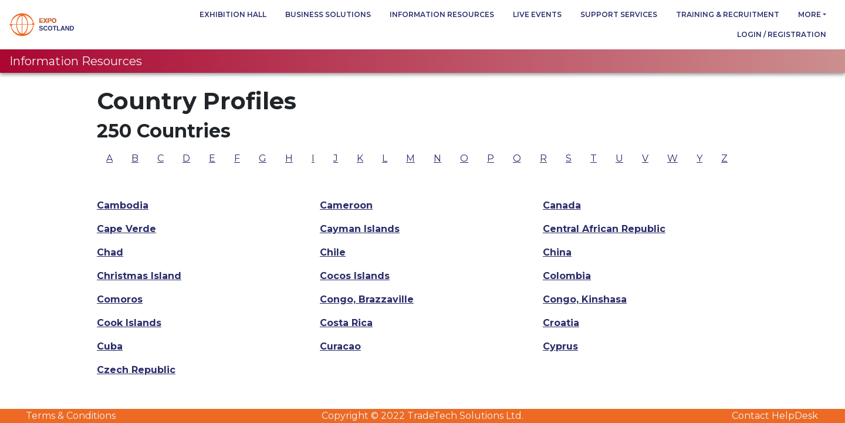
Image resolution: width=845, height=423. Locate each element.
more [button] (809, 14)
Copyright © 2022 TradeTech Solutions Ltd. (422, 415)
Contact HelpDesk (775, 415)
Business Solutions (328, 14)
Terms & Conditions (71, 415)
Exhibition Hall (233, 14)
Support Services (618, 14)
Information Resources (442, 14)
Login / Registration (781, 34)
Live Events (537, 14)
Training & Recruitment (727, 14)
